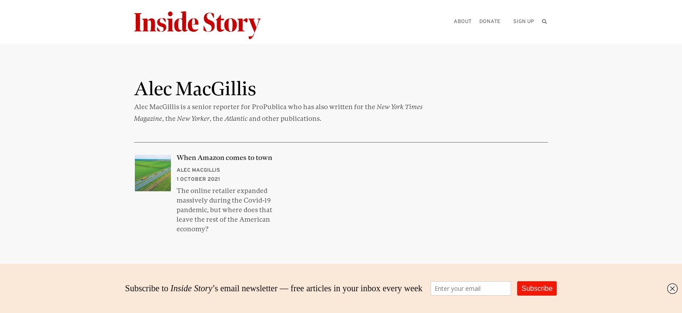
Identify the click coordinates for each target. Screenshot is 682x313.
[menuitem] (544, 21)
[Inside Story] (203, 25)
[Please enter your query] (499, 33)
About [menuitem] (462, 21)
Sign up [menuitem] (523, 21)
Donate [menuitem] (489, 21)
